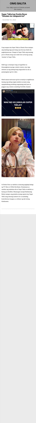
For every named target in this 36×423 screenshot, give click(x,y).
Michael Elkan (22, 419)
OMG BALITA (18, 3)
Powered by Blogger (18, 415)
